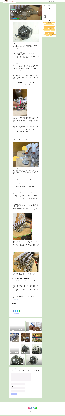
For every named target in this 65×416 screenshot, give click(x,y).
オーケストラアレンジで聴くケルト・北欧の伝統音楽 (49, 35)
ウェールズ (47, 34)
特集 (45, 17)
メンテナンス (15, 6)
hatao (17, 44)
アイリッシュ (46, 29)
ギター (51, 36)
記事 (45, 18)
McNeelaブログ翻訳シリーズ (51, 23)
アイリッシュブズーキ (52, 30)
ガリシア (48, 36)
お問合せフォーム (16, 300)
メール (12, 387)
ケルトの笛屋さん (47, 11)
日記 (45, 16)
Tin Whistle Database (49, 24)
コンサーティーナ (16, 314)
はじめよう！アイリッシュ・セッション (49, 28)
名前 (11, 383)
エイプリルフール (51, 34)
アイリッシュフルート (46, 30)
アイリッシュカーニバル (51, 29)
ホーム (11, 6)
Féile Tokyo (45, 23)
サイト (12, 390)
